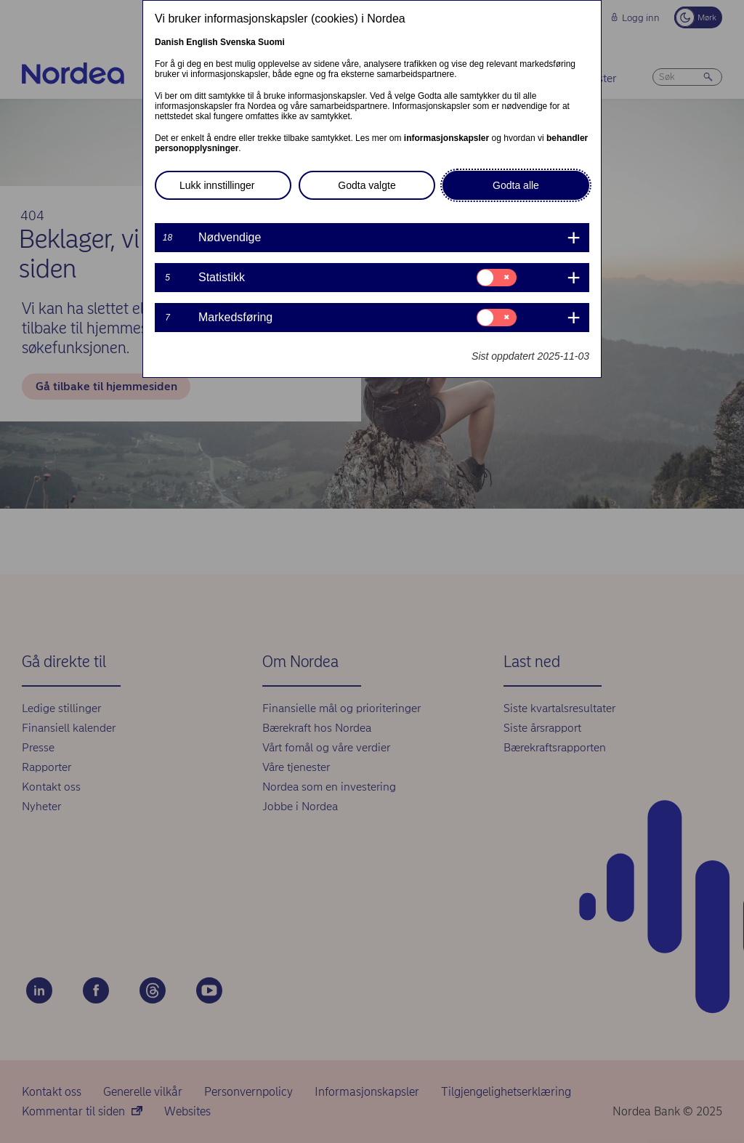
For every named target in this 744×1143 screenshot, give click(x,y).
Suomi (271, 42)
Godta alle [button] (516, 185)
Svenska (238, 42)
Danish (169, 42)
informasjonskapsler (446, 138)
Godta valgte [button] (366, 185)
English (201, 42)
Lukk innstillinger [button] (217, 185)
